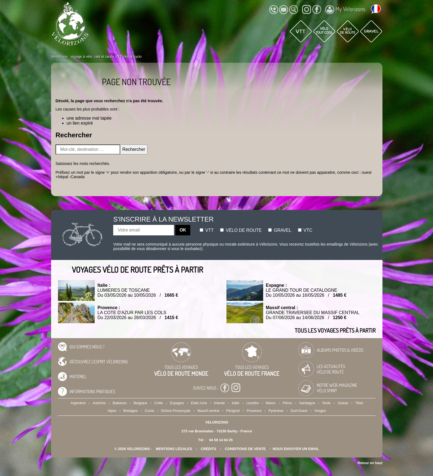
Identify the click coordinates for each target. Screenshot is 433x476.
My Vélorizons (345, 9)
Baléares (120, 403)
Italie (235, 403)
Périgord (232, 411)
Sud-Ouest (299, 411)
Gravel (279, 230)
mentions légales (174, 449)
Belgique (140, 403)
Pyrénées (275, 411)
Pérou (287, 403)
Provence (254, 411)
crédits (208, 449)
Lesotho (252, 403)
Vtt (207, 230)
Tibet (359, 403)
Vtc (305, 230)
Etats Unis (199, 403)
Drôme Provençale (176, 411)
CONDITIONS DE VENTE (245, 449)
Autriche (99, 403)
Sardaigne (307, 403)
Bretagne (130, 411)
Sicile (326, 403)
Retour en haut (370, 463)
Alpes (112, 411)
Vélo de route (241, 230)
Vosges (320, 411)
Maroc (271, 403)
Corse (149, 411)
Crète (158, 403)
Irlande (219, 403)
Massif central (208, 411)
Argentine (78, 403)
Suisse (343, 403)
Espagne (177, 403)
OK (182, 230)
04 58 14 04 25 (221, 440)
